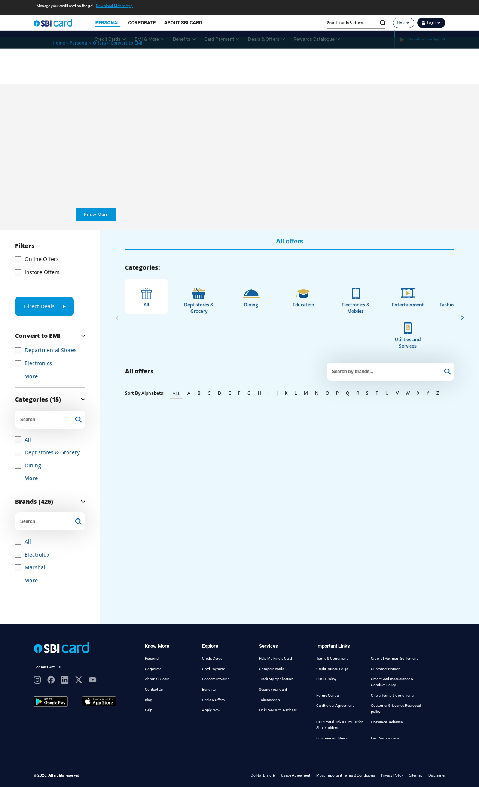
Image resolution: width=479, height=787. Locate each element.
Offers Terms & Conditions (392, 695)
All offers (289, 241)
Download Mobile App (114, 5)
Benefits (209, 689)
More (31, 376)
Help (148, 710)
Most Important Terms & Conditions (345, 775)
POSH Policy (326, 678)
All (28, 439)
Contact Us (154, 689)
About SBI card (157, 678)
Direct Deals (45, 306)
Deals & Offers (213, 699)
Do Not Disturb (263, 775)
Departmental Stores (51, 350)
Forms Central (327, 695)
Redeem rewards (215, 678)
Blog (148, 699)
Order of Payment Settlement (394, 658)
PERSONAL (107, 22)
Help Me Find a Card (275, 658)
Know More (96, 214)
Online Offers (42, 259)
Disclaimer (436, 775)
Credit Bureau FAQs (332, 668)
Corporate (153, 668)
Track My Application (276, 678)
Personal (152, 658)
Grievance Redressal (387, 722)
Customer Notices (385, 668)
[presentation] (117, 317)
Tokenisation (269, 699)
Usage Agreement (295, 775)
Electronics (38, 363)
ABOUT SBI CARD (183, 22)
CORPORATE (142, 22)
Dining (33, 465)
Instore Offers (42, 272)
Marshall (36, 567)
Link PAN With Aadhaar (277, 710)
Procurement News (332, 738)
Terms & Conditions (332, 658)
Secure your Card (273, 689)
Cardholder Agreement (335, 705)
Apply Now (211, 710)
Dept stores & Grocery (52, 452)
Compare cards (271, 668)
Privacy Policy (392, 775)
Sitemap (415, 775)
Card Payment (213, 668)
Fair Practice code (385, 738)
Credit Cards (212, 658)
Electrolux (37, 554)
